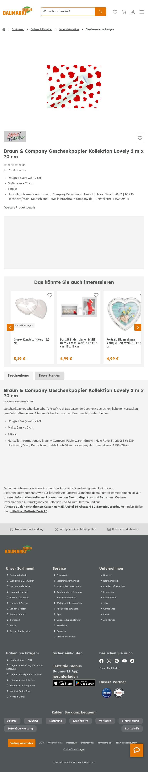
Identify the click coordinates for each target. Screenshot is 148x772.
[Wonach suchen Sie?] (68, 11)
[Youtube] (124, 661)
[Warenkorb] (123, 11)
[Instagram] (109, 661)
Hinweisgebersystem (126, 743)
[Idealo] (107, 693)
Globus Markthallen (110, 668)
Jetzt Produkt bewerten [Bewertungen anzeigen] (15, 170)
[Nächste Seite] (137, 327)
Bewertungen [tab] (49, 376)
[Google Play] (84, 683)
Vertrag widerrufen (21, 743)
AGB (41, 743)
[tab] (18, 376)
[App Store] (63, 683)
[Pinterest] (117, 661)
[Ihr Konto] (132, 11)
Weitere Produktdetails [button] (19, 207)
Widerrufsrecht (55, 743)
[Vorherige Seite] (10, 327)
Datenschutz (87, 743)
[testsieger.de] (119, 693)
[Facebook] (102, 661)
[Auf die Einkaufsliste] (140, 138)
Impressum (71, 743)
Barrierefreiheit (105, 743)
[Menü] (141, 11)
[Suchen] (100, 11)
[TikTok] (132, 661)
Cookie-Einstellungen (74, 749)
